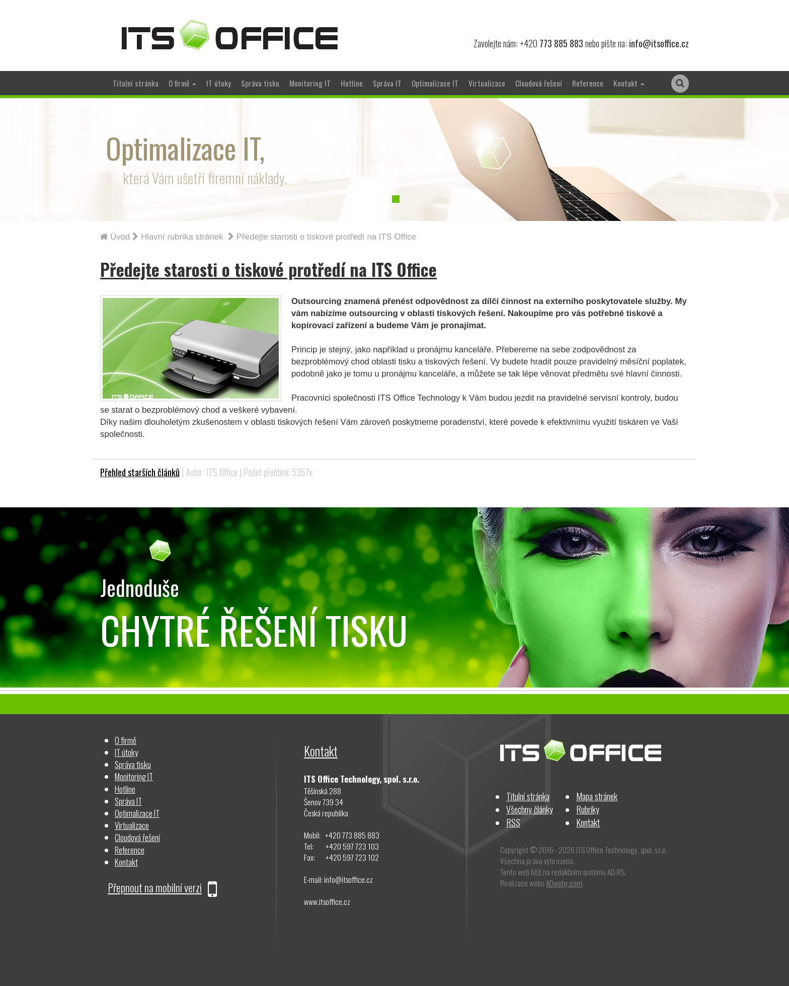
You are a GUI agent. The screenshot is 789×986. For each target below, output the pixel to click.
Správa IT (387, 83)
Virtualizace (486, 83)
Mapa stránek (596, 796)
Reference (587, 83)
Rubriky (587, 809)
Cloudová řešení (538, 83)
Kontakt (126, 862)
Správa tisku (260, 83)
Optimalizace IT (435, 83)
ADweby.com (564, 882)
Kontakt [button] (629, 83)
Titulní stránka (136, 83)
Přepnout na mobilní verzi (162, 887)
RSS (513, 822)
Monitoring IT (310, 83)
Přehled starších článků (140, 472)
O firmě (125, 740)
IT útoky (218, 83)
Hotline (352, 83)
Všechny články (529, 809)
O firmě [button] (182, 83)
